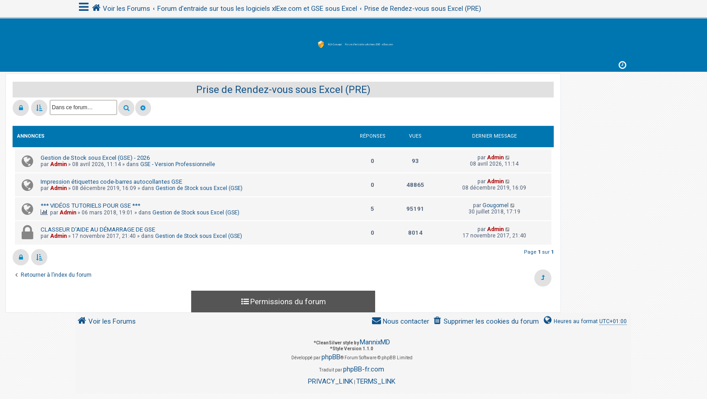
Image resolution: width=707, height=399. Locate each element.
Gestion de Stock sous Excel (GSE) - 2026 (95, 157)
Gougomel (495, 205)
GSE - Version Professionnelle (177, 164)
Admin (58, 164)
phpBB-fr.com (363, 369)
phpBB (330, 357)
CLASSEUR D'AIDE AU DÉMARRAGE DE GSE (98, 229)
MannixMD (375, 342)
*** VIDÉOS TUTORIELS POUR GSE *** (90, 205)
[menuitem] (485, 321)
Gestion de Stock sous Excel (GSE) (199, 188)
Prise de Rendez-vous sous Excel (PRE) (283, 89)
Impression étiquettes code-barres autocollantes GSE (111, 181)
